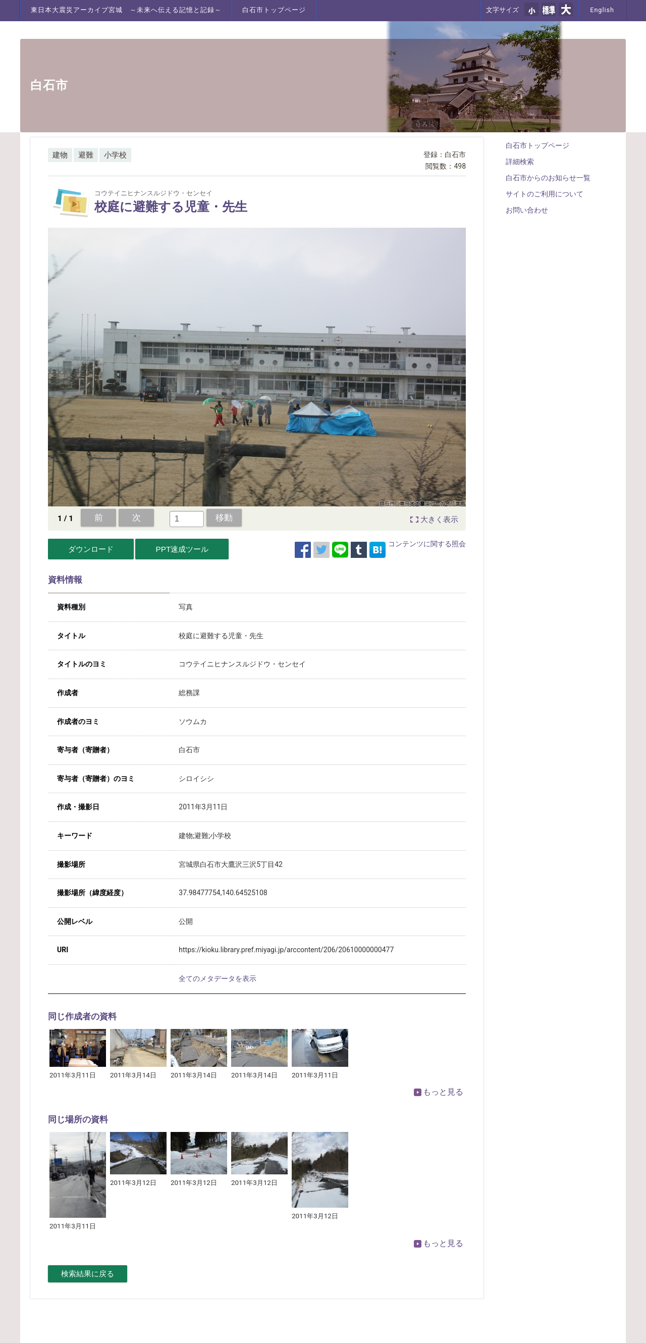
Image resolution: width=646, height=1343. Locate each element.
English (602, 10)
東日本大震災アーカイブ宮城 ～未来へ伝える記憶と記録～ (126, 10)
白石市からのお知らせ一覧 (548, 178)
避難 (85, 155)
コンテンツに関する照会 (427, 544)
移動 (224, 517)
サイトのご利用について (544, 194)
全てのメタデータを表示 (217, 978)
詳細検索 (520, 162)
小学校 (115, 155)
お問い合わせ (527, 210)
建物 (60, 155)
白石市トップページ (274, 10)
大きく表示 (439, 519)
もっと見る (438, 1092)
